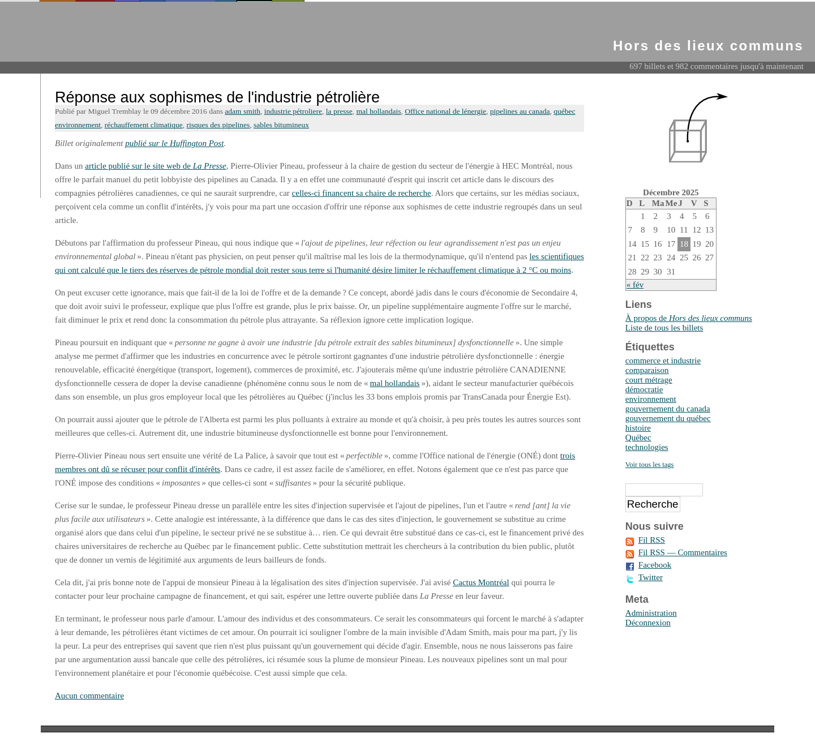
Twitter (650, 577)
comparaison (647, 370)
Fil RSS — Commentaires (682, 552)
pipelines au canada (520, 111)
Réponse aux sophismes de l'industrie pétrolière (217, 97)
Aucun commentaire (89, 695)
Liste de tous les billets (664, 327)
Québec (638, 437)
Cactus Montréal (481, 582)
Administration (651, 612)
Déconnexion (648, 622)
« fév (635, 284)
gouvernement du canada (667, 408)
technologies (646, 447)
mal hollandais (378, 111)
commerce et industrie (663, 360)
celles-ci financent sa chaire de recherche (361, 193)
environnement (650, 399)
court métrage (648, 379)
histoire (638, 427)
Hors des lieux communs (708, 45)
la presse (339, 111)
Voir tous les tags (649, 465)
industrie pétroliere (293, 111)
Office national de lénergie (445, 111)
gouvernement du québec (668, 418)
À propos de (688, 318)
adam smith (242, 111)
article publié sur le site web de (155, 165)
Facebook (654, 564)
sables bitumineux (281, 125)
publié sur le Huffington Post (174, 143)
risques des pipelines (218, 125)
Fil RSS (651, 539)
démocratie (644, 389)
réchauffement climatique (144, 125)
